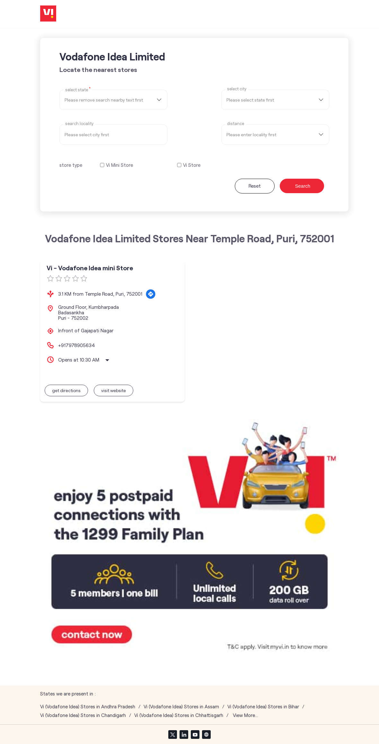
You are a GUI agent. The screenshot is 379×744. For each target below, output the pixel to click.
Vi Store (191, 165)
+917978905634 (76, 345)
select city (236, 88)
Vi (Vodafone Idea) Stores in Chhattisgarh (178, 715)
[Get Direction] (150, 294)
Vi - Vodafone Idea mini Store (90, 268)
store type (70, 165)
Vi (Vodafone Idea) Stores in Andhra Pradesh (87, 706)
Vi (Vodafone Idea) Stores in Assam (181, 706)
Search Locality (79, 123)
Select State (78, 89)
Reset (255, 186)
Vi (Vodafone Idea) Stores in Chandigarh (83, 715)
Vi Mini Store (119, 165)
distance (235, 123)
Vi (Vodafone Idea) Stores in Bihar (263, 706)
